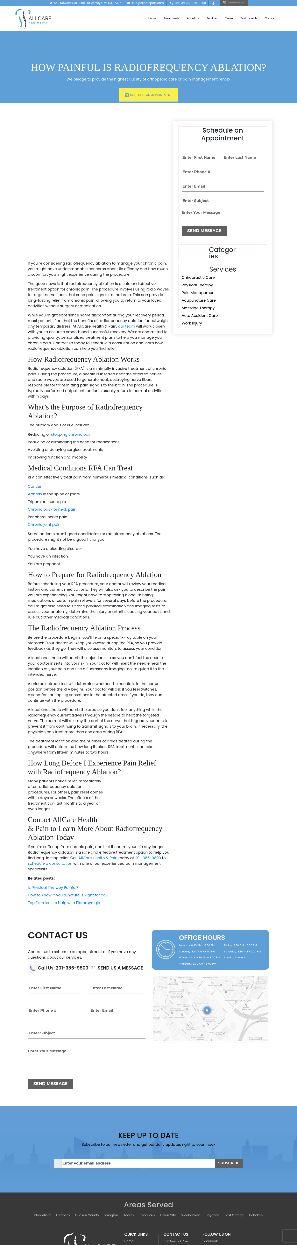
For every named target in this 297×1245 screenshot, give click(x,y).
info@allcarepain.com (134, 4)
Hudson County (87, 1152)
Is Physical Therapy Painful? (53, 825)
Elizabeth (63, 1152)
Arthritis (35, 431)
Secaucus (147, 1152)
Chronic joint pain (44, 462)
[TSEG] (214, 1226)
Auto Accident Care (200, 315)
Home (152, 20)
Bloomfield (42, 1152)
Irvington (111, 1152)
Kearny (128, 1152)
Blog (127, 1206)
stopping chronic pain (71, 372)
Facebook (210, 1178)
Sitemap (130, 1215)
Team (229, 20)
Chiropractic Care (198, 277)
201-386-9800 (148, 795)
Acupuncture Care (199, 300)
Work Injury (192, 323)
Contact (270, 20)
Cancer (34, 424)
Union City (168, 1152)
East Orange (234, 1152)
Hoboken (256, 1152)
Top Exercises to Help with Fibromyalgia (64, 840)
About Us (193, 20)
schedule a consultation (50, 801)
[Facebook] (203, 3)
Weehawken (190, 1152)
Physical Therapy (197, 285)
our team (126, 263)
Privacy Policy (213, 1187)
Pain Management (199, 292)
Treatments (171, 20)
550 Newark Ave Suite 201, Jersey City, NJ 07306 (74, 4)
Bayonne (212, 1152)
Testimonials (248, 20)
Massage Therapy (198, 307)
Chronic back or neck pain (52, 447)
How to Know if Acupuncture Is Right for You (68, 832)
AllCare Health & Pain (97, 795)
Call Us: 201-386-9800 (176, 4)
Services (212, 20)
